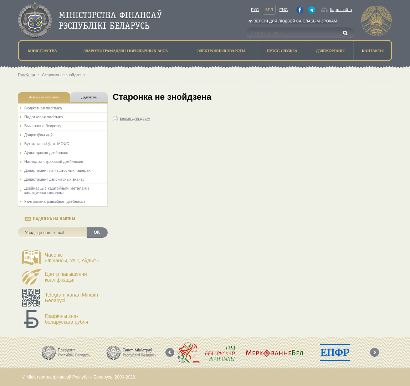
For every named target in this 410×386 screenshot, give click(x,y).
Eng (284, 9)
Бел (269, 9)
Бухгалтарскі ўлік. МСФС (46, 143)
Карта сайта (341, 9)
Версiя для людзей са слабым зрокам (292, 21)
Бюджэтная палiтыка (43, 108)
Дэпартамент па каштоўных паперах (57, 170)
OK (97, 232)
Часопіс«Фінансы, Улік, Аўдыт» (72, 257)
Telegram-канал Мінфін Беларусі (71, 297)
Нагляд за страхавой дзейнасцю (53, 161)
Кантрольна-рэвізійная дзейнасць (55, 201)
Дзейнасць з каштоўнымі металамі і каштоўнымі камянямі (56, 190)
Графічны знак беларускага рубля (66, 319)
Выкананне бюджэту (42, 126)
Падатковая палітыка (43, 117)
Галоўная (26, 75)
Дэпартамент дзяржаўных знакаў (54, 179)
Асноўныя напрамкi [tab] (44, 97)
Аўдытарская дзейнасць (46, 152)
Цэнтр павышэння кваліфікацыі (66, 277)
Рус (255, 9)
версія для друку (135, 118)
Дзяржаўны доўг (39, 135)
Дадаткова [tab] (89, 97)
